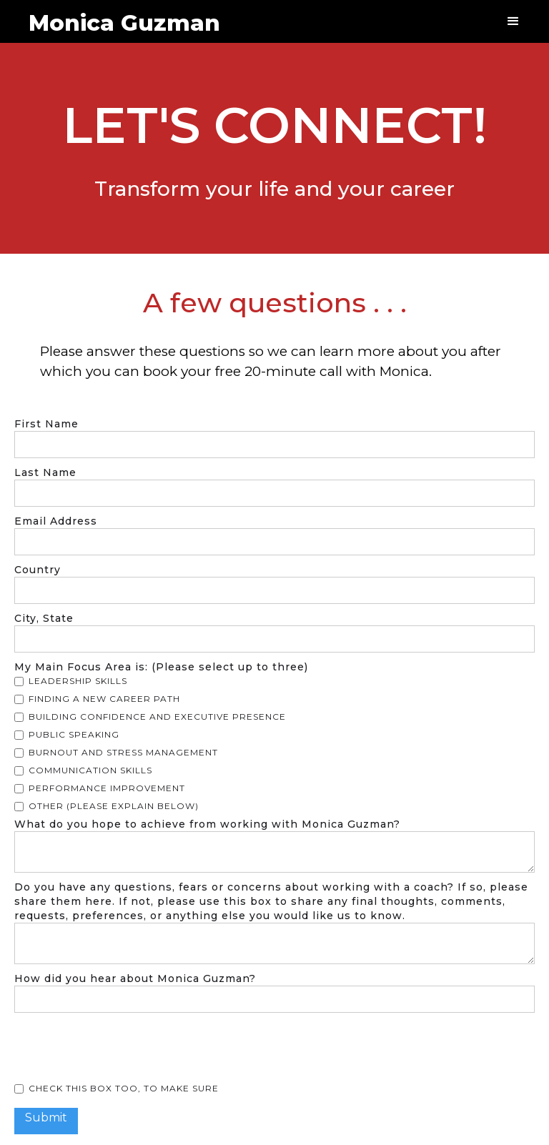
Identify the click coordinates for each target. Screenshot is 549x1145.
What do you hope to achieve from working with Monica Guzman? (207, 824)
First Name (46, 423)
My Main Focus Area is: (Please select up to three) (161, 666)
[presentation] (123, 1048)
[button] (513, 21)
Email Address (55, 521)
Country (37, 569)
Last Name (45, 472)
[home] (117, 16)
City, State (44, 618)
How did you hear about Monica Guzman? (135, 978)
